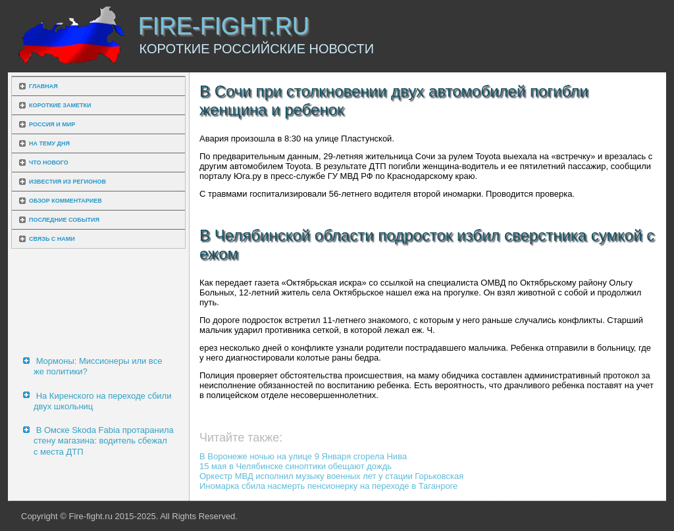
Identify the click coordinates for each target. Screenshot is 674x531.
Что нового (48, 162)
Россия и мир (52, 124)
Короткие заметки (60, 105)
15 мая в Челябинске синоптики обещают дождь (295, 466)
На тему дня (49, 143)
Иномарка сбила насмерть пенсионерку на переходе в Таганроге (328, 486)
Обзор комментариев (65, 200)
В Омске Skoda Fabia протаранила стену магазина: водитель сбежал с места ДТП (104, 441)
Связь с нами (52, 239)
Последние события (64, 219)
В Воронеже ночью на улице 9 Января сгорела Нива (303, 456)
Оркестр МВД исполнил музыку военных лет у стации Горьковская (331, 476)
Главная (43, 86)
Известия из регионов (67, 181)
